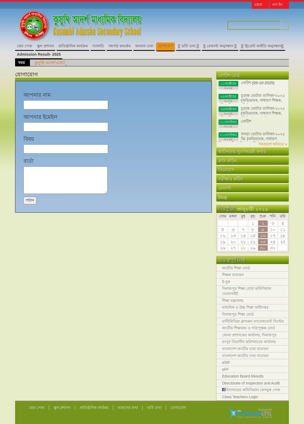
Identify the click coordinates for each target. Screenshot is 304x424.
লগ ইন (277, 4)
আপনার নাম (37, 95)
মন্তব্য (258, 4)
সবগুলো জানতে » (272, 144)
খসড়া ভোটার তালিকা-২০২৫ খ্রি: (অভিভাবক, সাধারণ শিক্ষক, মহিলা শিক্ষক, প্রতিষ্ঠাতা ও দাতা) (252, 137)
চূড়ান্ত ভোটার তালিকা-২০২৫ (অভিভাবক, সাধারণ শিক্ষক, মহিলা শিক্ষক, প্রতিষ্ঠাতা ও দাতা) (252, 98)
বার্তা (28, 161)
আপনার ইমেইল (40, 117)
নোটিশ (235, 123)
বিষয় (28, 139)
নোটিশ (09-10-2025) (247, 85)
